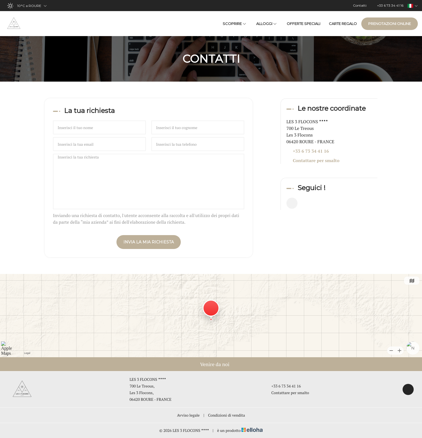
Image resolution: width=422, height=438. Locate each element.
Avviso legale (188, 415)
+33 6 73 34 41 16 (283, 386)
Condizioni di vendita (226, 415)
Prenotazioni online (389, 23)
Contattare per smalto (316, 160)
